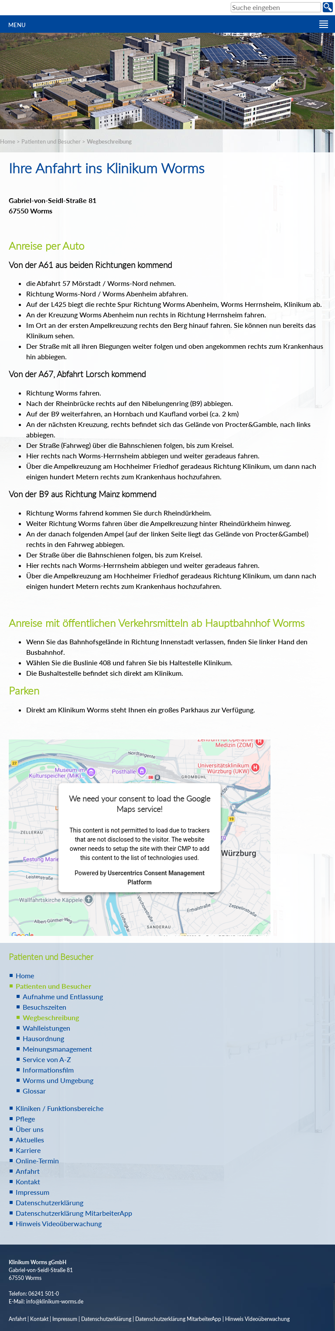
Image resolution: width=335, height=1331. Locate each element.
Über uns (30, 1129)
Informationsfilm (48, 1070)
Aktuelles (30, 1139)
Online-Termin (37, 1160)
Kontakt (28, 1181)
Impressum (32, 1192)
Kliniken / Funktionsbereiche (59, 1108)
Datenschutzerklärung (49, 1202)
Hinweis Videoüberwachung (59, 1223)
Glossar (34, 1091)
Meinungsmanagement (57, 1049)
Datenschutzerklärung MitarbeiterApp (74, 1213)
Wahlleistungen (46, 1028)
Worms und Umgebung (58, 1080)
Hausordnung (43, 1038)
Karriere (28, 1150)
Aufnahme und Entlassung (63, 996)
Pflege (25, 1118)
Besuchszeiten (44, 1007)
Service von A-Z (47, 1059)
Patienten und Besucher (51, 141)
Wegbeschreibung (109, 141)
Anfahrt (28, 1171)
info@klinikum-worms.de (54, 1301)
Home (7, 141)
